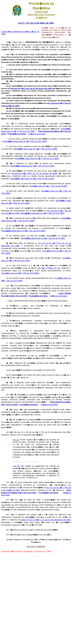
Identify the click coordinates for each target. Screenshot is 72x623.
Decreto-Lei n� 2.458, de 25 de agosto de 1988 (31, 88)
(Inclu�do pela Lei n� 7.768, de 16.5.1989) (48, 186)
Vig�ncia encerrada (36, 134)
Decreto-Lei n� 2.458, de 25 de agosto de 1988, (34, 173)
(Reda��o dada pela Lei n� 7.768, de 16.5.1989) (25, 141)
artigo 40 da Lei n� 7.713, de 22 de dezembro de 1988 (45, 520)
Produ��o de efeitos (17, 134)
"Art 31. (16, 440)
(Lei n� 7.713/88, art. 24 (48, 268)
